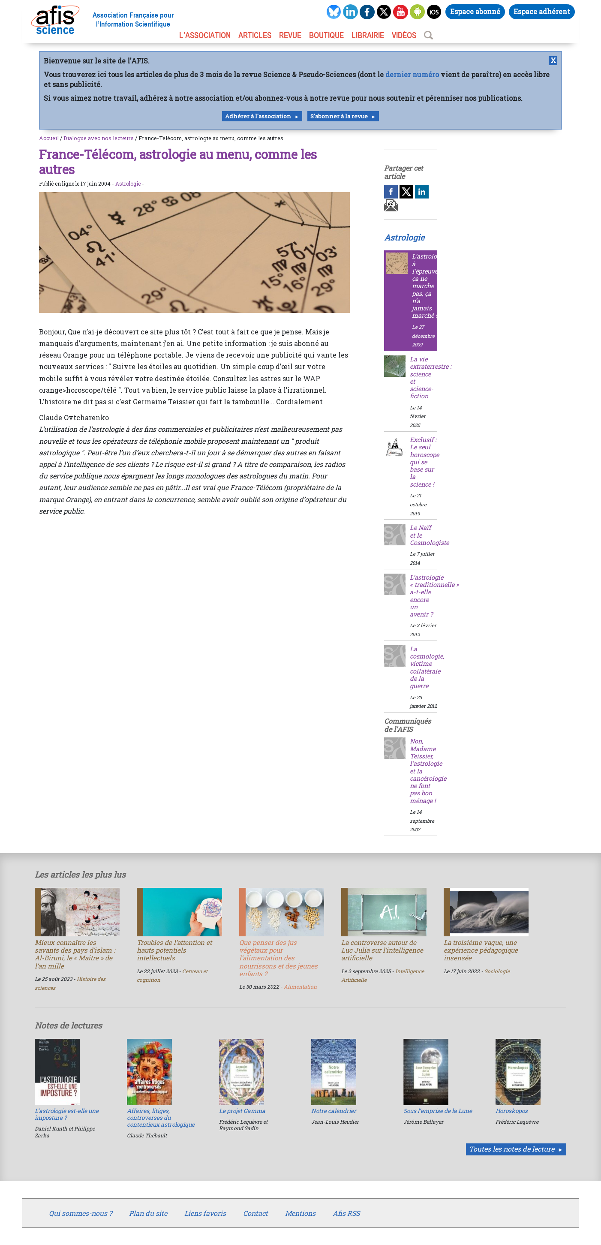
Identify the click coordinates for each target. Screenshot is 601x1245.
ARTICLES (254, 35)
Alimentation (300, 986)
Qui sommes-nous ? (80, 1213)
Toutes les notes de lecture (511, 1148)
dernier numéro (412, 74)
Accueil (49, 138)
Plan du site (148, 1213)
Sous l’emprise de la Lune (437, 1111)
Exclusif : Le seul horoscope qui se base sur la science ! (424, 462)
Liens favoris (205, 1213)
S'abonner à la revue (339, 116)
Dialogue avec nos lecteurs (98, 138)
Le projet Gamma (242, 1111)
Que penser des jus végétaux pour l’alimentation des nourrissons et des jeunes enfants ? (278, 958)
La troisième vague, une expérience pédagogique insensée (481, 950)
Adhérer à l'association (258, 116)
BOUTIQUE (326, 35)
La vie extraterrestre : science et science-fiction (430, 377)
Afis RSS (346, 1213)
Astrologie (128, 183)
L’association (205, 35)
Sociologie (497, 971)
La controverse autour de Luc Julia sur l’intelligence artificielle (382, 950)
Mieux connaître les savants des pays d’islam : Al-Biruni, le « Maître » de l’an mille (75, 954)
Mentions (300, 1213)
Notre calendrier (333, 1111)
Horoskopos (512, 1111)
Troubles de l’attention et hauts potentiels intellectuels (174, 950)
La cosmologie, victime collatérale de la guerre (427, 667)
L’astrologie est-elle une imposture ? (67, 1114)
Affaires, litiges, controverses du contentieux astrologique (161, 1118)
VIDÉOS (404, 35)
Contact (255, 1213)
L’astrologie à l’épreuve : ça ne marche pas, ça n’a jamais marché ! (428, 285)
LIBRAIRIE (368, 35)
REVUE (290, 35)
